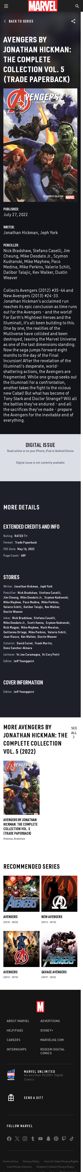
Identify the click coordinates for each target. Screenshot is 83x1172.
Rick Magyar (11, 627)
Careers (14, 1040)
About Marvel (18, 1021)
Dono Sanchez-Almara (17, 648)
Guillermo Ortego (14, 632)
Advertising (50, 1021)
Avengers (10, 916)
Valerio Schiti (57, 266)
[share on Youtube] (40, 1139)
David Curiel (25, 643)
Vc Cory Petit (50, 654)
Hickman (8, 838)
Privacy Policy (31, 1161)
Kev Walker (43, 272)
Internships (17, 1049)
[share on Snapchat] (48, 1139)
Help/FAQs (15, 1030)
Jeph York (49, 232)
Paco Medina (31, 602)
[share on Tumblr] (33, 1139)
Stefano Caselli (47, 250)
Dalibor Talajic (17, 272)
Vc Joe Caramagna (28, 654)
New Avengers (51, 916)
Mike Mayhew (36, 261)
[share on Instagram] (25, 1139)
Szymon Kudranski (56, 597)
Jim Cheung (10, 597)
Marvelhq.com (52, 1040)
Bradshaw (19, 838)
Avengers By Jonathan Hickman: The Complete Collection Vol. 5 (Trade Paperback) (20, 826)
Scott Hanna (35, 622)
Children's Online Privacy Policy (55, 1166)
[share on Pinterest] (56, 1139)
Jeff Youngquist (24, 661)
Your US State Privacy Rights (61, 1161)
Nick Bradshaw (17, 250)
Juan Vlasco (11, 636)
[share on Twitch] (64, 1139)
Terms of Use (10, 1161)
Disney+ (46, 1030)
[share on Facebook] (9, 1139)
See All (74, 732)
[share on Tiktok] (71, 1139)
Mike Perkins (31, 266)
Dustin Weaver (13, 611)
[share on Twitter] (17, 1139)
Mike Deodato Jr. (35, 255)
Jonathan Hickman (20, 232)
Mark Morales (49, 627)
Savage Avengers (53, 972)
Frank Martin (43, 643)
